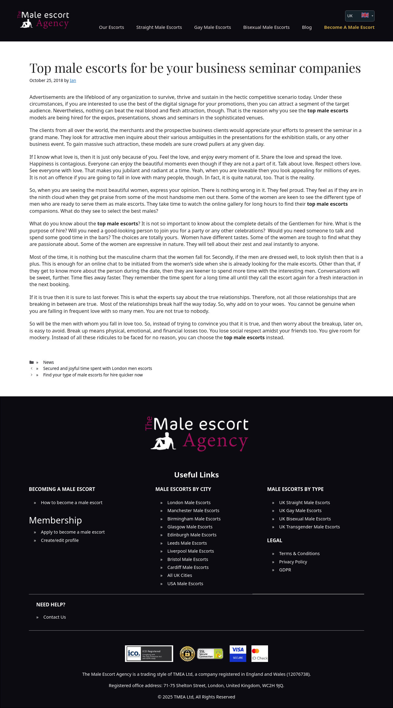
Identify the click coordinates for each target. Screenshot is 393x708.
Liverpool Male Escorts (190, 551)
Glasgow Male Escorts (189, 527)
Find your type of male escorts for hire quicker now (93, 375)
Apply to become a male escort (73, 532)
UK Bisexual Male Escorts (305, 519)
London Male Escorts (189, 502)
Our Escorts (111, 27)
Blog (307, 27)
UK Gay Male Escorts (300, 510)
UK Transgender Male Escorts (309, 527)
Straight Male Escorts (159, 27)
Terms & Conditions (299, 553)
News (48, 362)
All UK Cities (179, 575)
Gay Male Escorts (212, 27)
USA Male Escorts (185, 583)
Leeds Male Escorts (187, 543)
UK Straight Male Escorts (304, 502)
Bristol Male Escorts (187, 559)
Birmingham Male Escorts (193, 519)
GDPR (285, 570)
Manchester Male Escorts (193, 510)
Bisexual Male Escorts (266, 27)
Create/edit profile (60, 540)
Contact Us (54, 617)
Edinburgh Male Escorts (191, 535)
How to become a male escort (71, 502)
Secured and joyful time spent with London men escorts (97, 368)
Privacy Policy (293, 562)
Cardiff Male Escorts (187, 567)
